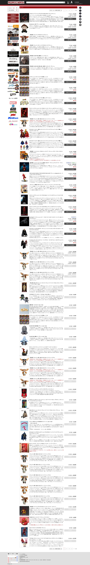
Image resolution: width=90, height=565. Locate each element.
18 (11, 559)
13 (14, 558)
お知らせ (12, 8)
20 (14, 559)
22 (17, 559)
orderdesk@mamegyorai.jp (25, 561)
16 (8, 559)
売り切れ (70, 297)
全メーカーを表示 (13, 98)
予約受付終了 (70, 255)
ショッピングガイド (78, 3)
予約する (70, 19)
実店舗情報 (77, 2)
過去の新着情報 (11, 10)
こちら (61, 450)
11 (11, 558)
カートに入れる (70, 82)
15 (17, 558)
